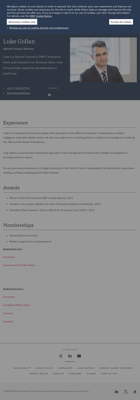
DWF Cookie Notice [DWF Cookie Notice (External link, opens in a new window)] (41, 16)
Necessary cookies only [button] (22, 21)
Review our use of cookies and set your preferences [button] (39, 27)
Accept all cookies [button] (121, 21)
